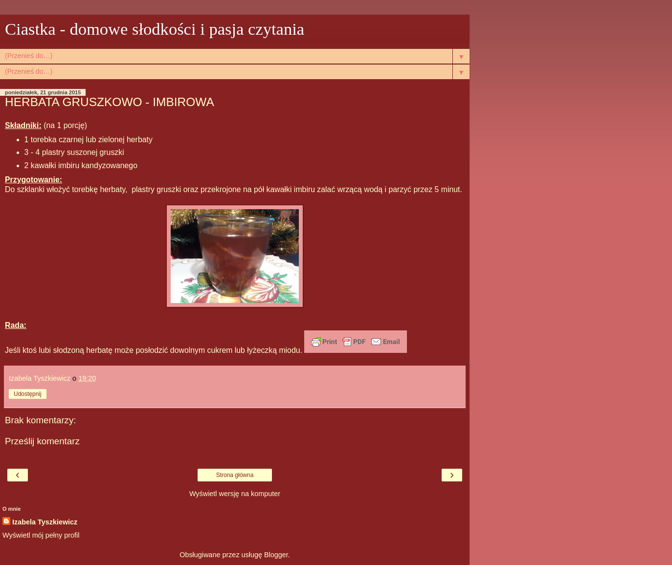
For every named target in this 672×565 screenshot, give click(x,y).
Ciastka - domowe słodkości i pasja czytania (154, 29)
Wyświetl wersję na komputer (234, 494)
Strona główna (235, 475)
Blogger (276, 555)
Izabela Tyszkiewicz (44, 522)
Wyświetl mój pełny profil (40, 535)
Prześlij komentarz (42, 441)
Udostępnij (28, 394)
